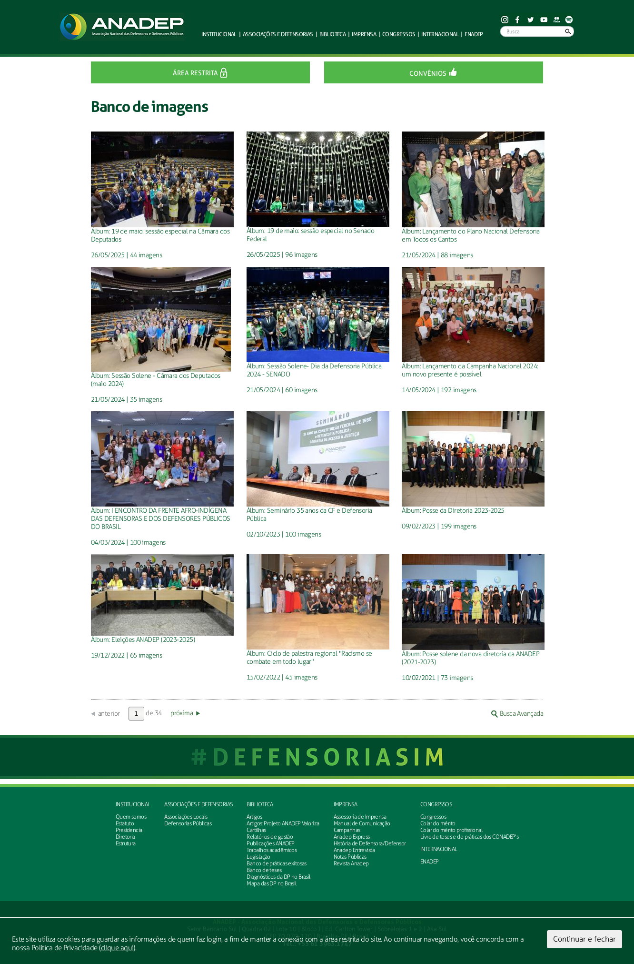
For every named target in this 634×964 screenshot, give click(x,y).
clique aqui (117, 948)
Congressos (436, 804)
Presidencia (129, 830)
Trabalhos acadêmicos (272, 850)
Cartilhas (256, 830)
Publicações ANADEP (270, 843)
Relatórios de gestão (270, 836)
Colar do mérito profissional (451, 830)
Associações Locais (185, 816)
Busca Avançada (517, 714)
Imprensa (345, 804)
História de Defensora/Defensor (370, 843)
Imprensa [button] (364, 34)
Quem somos (131, 816)
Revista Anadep (351, 863)
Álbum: (101, 231)
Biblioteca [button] (332, 34)
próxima (181, 713)
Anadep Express (352, 836)
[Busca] (537, 31)
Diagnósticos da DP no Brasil (278, 876)
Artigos (254, 816)
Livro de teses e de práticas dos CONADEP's (469, 836)
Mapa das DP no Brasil (271, 883)
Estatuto (125, 823)
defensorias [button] (278, 34)
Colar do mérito (438, 823)
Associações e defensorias (198, 804)
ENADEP (474, 34)
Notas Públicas (350, 856)
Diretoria (125, 836)
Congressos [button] (398, 34)
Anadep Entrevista (354, 850)
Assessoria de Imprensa (360, 816)
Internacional (439, 34)
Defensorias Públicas (187, 823)
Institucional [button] (219, 34)
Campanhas (347, 830)
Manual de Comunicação (362, 823)
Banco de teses (264, 870)
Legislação (258, 856)
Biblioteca (260, 804)
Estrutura (126, 843)
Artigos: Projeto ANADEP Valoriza (283, 823)
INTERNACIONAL (438, 849)
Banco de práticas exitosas (276, 863)
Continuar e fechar (584, 939)
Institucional (133, 804)
